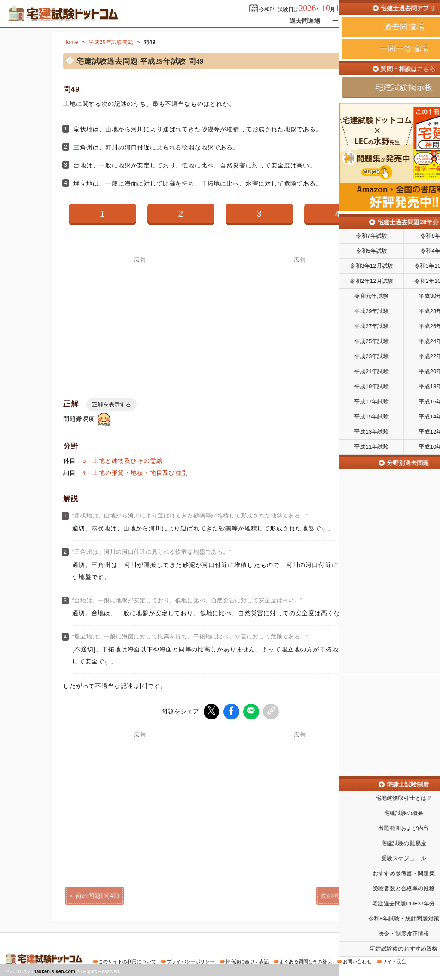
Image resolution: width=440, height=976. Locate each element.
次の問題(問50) (342, 894)
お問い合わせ (357, 960)
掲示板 (390, 20)
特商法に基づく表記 (247, 960)
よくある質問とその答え (305, 960)
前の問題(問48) (97, 894)
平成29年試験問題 (111, 42)
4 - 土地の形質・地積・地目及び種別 (135, 472)
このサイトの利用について (127, 960)
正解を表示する (111, 404)
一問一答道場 (350, 20)
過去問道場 (305, 20)
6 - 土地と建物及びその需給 (122, 460)
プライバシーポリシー (190, 960)
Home (70, 42)
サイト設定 (394, 960)
